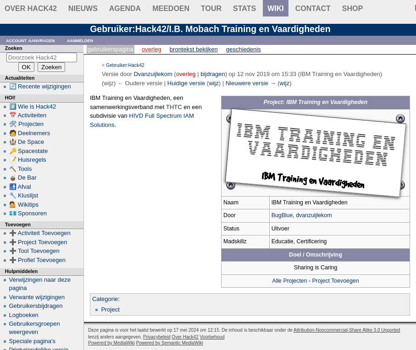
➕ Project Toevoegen (38, 242)
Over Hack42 (31, 8)
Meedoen (170, 8)
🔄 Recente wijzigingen (40, 86)
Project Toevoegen (335, 281)
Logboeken (24, 315)
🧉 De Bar (23, 177)
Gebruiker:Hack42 (125, 65)
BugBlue (282, 215)
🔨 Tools (20, 168)
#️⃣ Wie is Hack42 (32, 106)
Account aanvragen (30, 40)
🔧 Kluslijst (24, 195)
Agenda (125, 8)
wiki (275, 8)
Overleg (151, 49)
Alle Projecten (289, 281)
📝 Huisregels (27, 159)
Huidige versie (186, 83)
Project (110, 309)
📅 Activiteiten (28, 115)
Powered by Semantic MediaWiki (169, 342)
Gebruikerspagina (110, 49)
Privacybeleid (156, 336)
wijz (214, 83)
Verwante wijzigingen (37, 297)
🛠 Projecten (26, 123)
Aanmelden (80, 40)
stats (244, 8)
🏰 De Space (26, 141)
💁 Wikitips (24, 204)
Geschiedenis (243, 49)
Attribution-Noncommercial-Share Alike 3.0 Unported (347, 330)
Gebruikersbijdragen (36, 305)
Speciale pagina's (32, 341)
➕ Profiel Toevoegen (37, 260)
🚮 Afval (20, 186)
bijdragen (212, 74)
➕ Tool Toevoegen (34, 250)
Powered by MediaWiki (111, 342)
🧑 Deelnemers (29, 133)
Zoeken (13, 48)
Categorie (105, 298)
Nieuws (83, 8)
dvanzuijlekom (314, 215)
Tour (211, 8)
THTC (174, 107)
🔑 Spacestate (28, 151)
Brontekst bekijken (194, 49)
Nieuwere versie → (251, 83)
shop (352, 8)
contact (313, 8)
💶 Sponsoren (28, 213)
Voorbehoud (212, 336)
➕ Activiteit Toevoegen (40, 233)
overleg (186, 74)
